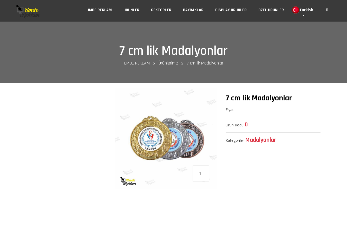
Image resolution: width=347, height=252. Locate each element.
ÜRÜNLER (131, 10)
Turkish (302, 10)
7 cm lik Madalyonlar (173, 51)
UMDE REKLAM (99, 10)
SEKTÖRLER (161, 10)
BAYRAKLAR (193, 10)
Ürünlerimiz (168, 63)
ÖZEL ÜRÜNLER (271, 10)
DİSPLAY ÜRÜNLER (231, 10)
